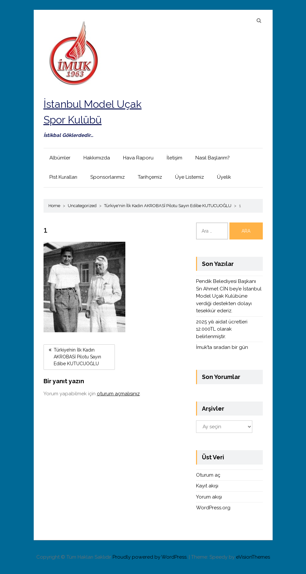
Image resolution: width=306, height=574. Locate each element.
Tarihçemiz (150, 177)
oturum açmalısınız (118, 394)
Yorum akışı (209, 497)
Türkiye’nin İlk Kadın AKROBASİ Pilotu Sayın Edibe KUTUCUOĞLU (77, 356)
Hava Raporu (138, 158)
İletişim (174, 158)
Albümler (59, 158)
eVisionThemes (253, 557)
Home (54, 205)
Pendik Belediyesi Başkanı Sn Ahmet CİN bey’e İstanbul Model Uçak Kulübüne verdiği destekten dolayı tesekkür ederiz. (228, 296)
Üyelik (224, 177)
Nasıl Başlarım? (212, 158)
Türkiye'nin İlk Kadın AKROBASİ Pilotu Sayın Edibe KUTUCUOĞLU (167, 205)
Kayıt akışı (207, 486)
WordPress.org (213, 508)
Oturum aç (208, 475)
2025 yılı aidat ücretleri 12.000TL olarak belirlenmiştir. (221, 329)
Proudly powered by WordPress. (150, 557)
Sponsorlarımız (107, 177)
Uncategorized (82, 205)
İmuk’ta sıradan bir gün (222, 347)
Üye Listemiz (189, 177)
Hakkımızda (96, 158)
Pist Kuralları (63, 177)
